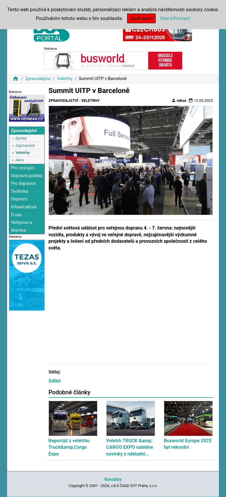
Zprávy (20, 138)
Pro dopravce (23, 183)
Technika (19, 191)
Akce (19, 160)
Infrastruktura (23, 207)
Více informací (175, 18)
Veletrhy (64, 78)
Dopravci (19, 199)
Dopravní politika (26, 175)
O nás (16, 214)
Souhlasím (141, 18)
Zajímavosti (25, 145)
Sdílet (55, 381)
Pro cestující (22, 167)
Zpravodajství (38, 78)
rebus (179, 100)
